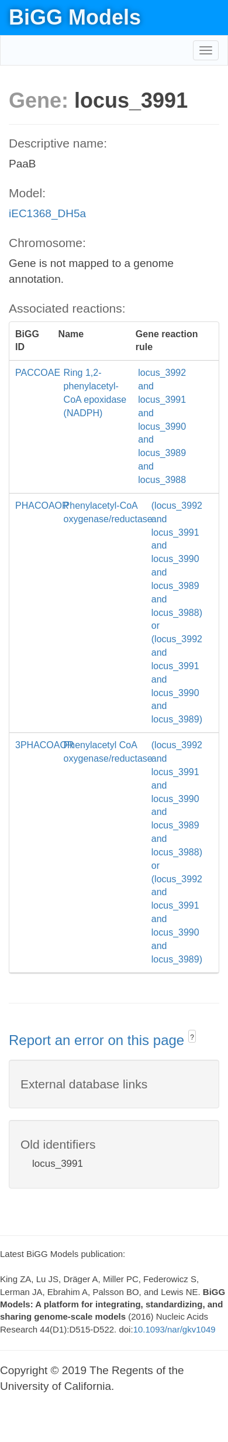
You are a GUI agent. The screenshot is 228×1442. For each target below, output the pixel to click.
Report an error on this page (98, 1040)
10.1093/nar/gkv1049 (174, 1329)
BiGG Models (75, 17)
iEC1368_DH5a (47, 213)
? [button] (192, 1037)
